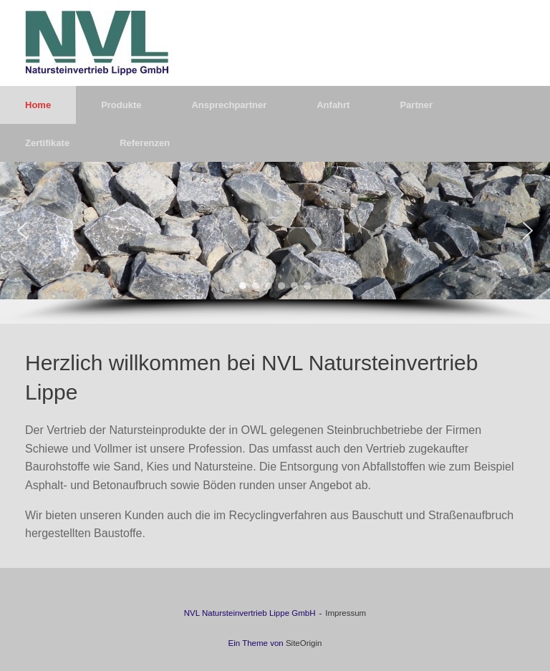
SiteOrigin (304, 643)
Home (38, 105)
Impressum (345, 613)
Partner (416, 105)
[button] (22, 230)
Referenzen (145, 142)
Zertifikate (47, 142)
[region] (275, 243)
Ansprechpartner (228, 105)
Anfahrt (333, 105)
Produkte (121, 105)
